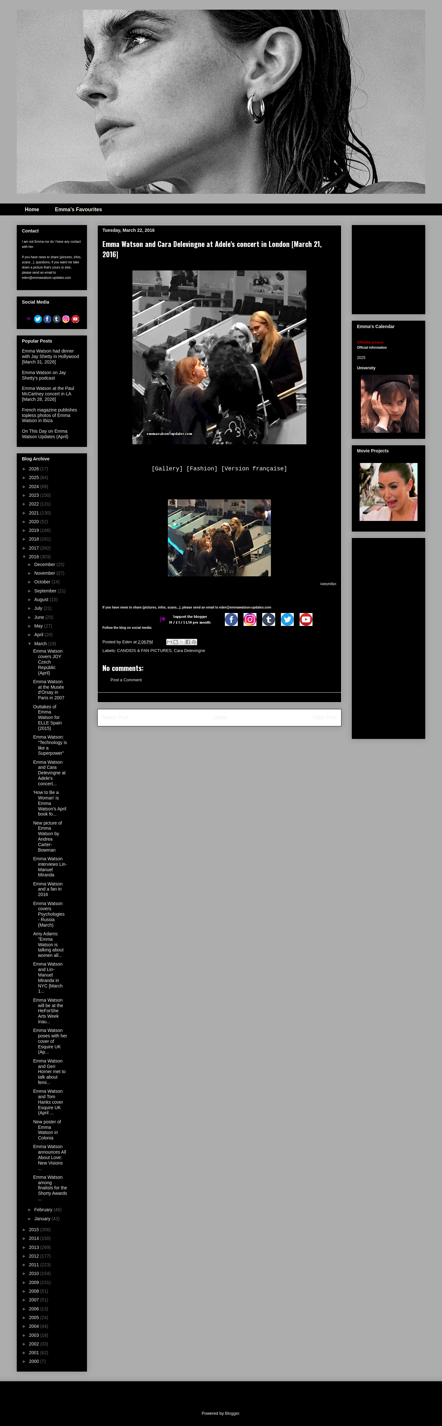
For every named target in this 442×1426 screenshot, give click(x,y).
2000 (34, 1361)
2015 (34, 1229)
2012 (34, 1256)
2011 (34, 1264)
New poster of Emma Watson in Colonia (47, 1129)
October (43, 581)
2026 (34, 468)
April (39, 634)
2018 (34, 539)
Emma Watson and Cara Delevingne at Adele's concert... (49, 773)
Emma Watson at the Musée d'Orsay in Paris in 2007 (48, 689)
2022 (34, 503)
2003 (34, 1335)
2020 (34, 521)
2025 (34, 477)
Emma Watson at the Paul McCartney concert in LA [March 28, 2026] (48, 394)
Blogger (232, 1413)
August (41, 599)
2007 (34, 1299)
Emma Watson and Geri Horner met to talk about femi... (49, 1071)
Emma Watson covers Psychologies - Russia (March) (49, 914)
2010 (34, 1273)
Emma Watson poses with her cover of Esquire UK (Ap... (50, 1041)
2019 (34, 530)
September (45, 590)
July (38, 608)
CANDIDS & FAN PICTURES (144, 650)
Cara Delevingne (189, 650)
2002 (34, 1343)
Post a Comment (126, 679)
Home (32, 209)
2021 (34, 512)
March (41, 643)
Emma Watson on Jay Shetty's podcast (44, 375)
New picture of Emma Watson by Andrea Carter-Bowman (47, 836)
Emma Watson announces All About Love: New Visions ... (49, 1157)
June (39, 617)
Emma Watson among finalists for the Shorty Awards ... (50, 1188)
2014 (34, 1238)
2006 (34, 1308)
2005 (34, 1317)
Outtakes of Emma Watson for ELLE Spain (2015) (47, 717)
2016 (34, 556)
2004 (34, 1326)
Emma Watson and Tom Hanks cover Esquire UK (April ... (48, 1102)
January (43, 1218)
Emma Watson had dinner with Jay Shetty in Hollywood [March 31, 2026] (50, 356)
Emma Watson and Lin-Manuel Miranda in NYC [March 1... (47, 977)
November (45, 573)
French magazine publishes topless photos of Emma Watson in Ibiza (49, 415)
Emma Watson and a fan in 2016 (47, 889)
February (43, 1209)
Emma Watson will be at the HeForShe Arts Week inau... (48, 1010)
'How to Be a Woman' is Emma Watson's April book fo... (49, 803)
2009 (34, 1282)
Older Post (324, 717)
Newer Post (115, 717)
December (45, 564)
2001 (34, 1352)
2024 (34, 486)
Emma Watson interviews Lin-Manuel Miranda (50, 866)
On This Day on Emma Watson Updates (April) (45, 434)
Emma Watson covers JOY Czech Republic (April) (47, 661)
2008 (34, 1291)
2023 (34, 495)
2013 (34, 1247)
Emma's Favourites (78, 209)
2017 (34, 548)
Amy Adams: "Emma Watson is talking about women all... (48, 944)
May (39, 625)
